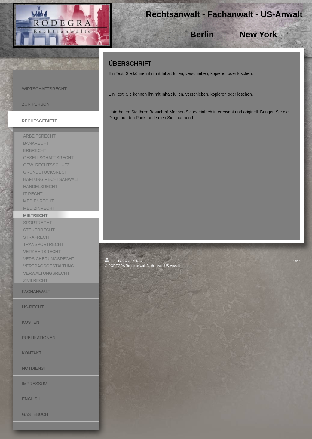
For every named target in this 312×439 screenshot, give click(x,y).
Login (296, 260)
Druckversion (118, 261)
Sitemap (139, 261)
